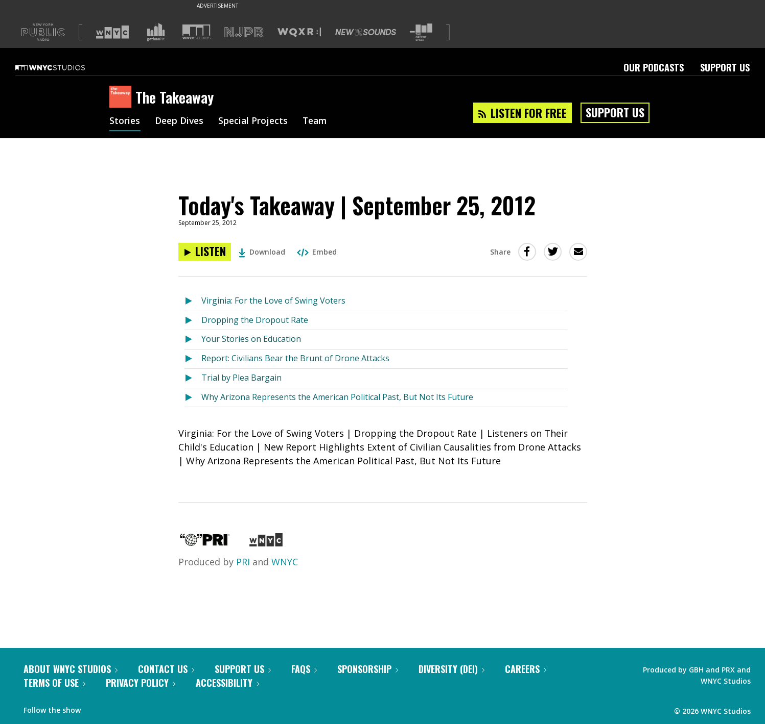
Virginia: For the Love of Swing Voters (273, 300)
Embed (317, 252)
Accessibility (227, 682)
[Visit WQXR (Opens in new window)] (299, 32)
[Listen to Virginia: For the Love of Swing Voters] (192, 301)
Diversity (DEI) (451, 669)
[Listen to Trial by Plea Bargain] (192, 378)
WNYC (284, 562)
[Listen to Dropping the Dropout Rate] (192, 320)
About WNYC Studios (71, 669)
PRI (243, 562)
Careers (525, 669)
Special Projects (256, 121)
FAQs (304, 669)
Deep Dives (180, 121)
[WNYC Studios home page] (62, 67)
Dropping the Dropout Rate (254, 320)
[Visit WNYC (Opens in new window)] (112, 32)
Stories (125, 121)
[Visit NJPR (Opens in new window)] (244, 32)
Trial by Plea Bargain (241, 377)
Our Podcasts (653, 67)
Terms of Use (54, 682)
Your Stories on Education (251, 338)
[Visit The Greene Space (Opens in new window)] (421, 32)
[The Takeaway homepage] (122, 97)
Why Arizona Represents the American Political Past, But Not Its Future (337, 397)
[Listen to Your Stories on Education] (192, 339)
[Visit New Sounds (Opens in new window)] (365, 32)
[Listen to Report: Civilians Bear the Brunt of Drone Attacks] (192, 358)
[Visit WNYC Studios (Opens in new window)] (196, 31)
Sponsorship (367, 669)
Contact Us (166, 669)
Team (320, 121)
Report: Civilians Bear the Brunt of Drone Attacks (295, 358)
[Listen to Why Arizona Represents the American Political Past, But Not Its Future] (192, 397)
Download (262, 252)
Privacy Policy (140, 682)
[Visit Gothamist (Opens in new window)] (156, 32)
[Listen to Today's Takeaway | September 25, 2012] (204, 252)
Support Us (725, 67)
